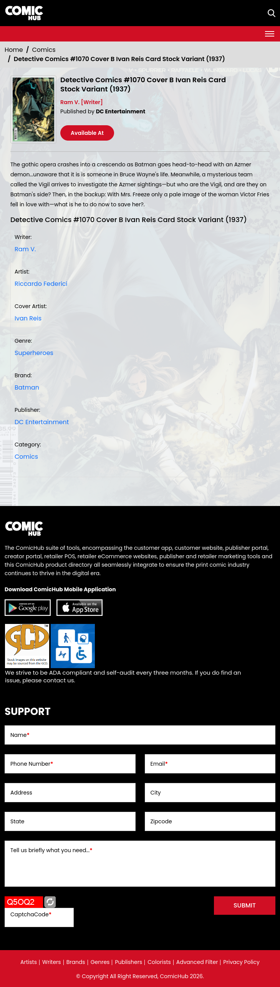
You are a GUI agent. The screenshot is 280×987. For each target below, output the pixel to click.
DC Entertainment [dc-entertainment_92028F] (42, 422)
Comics (44, 49)
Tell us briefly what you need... (51, 850)
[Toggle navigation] (269, 33)
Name (20, 735)
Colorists (159, 962)
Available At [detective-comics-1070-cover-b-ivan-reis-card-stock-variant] (87, 133)
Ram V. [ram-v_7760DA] (25, 249)
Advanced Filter (197, 962)
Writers (51, 962)
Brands (75, 962)
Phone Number (31, 763)
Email (159, 763)
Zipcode (161, 821)
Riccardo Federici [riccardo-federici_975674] (41, 283)
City (156, 792)
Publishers (128, 962)
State (17, 821)
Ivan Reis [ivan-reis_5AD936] (28, 318)
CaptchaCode (30, 914)
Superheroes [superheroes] (34, 352)
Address (21, 792)
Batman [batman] (27, 387)
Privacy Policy (241, 962)
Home (14, 49)
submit (245, 905)
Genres (100, 962)
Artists (28, 962)
